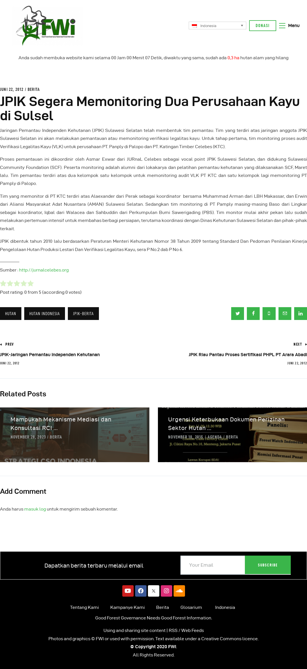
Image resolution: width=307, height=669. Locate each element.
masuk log (35, 509)
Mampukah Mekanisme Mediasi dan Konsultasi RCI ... (61, 423)
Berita (34, 89)
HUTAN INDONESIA (44, 313)
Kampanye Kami (127, 607)
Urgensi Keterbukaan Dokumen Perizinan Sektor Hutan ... (226, 423)
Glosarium (191, 607)
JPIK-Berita (83, 313)
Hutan (10, 313)
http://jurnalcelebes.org (44, 270)
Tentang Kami (84, 607)
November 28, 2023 (28, 437)
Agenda (215, 437)
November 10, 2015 (185, 437)
